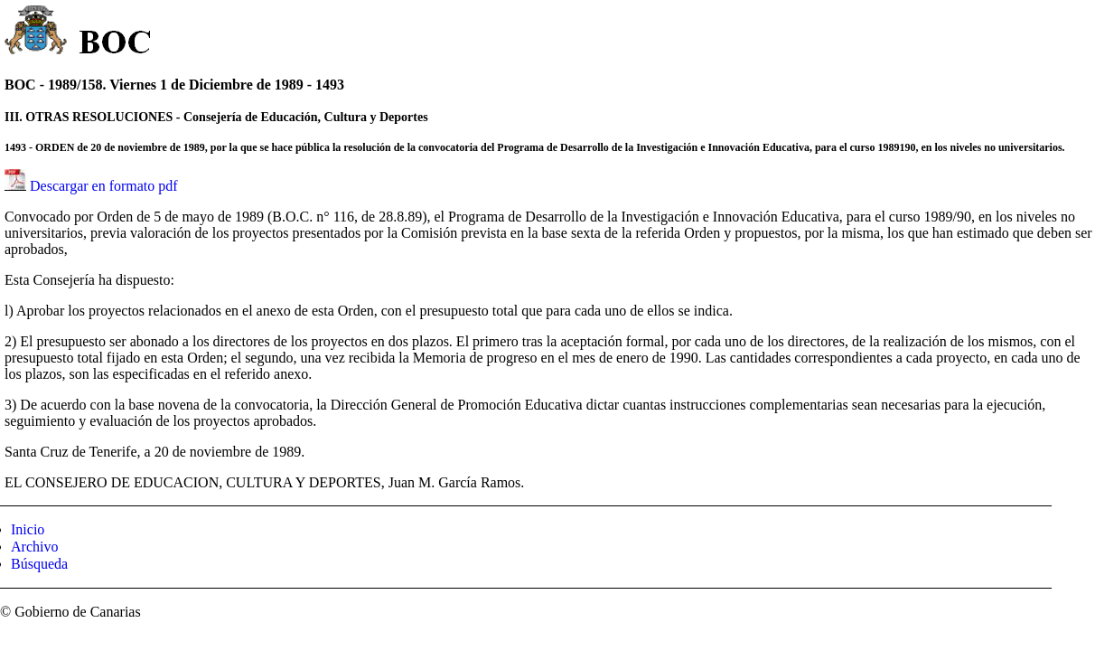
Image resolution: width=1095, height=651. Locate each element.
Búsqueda (39, 563)
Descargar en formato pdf (104, 185)
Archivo (34, 546)
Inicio (27, 529)
